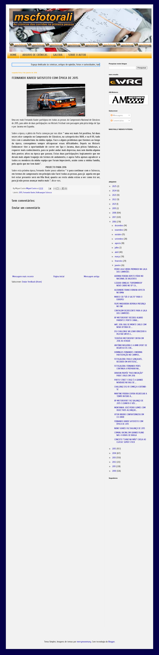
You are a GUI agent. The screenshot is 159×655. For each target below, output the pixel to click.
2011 (114, 466)
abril (117, 252)
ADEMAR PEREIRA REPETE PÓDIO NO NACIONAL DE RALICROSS (128, 277)
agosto (118, 243)
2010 (114, 471)
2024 (114, 190)
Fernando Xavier (29, 192)
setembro (119, 239)
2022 (114, 199)
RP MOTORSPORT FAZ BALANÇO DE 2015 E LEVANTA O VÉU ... (128, 402)
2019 (114, 208)
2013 (114, 457)
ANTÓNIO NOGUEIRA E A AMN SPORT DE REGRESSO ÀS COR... (130, 346)
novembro (119, 230)
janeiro (118, 265)
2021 (114, 204)
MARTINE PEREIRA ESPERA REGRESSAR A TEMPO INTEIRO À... (130, 395)
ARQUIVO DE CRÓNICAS (34, 55)
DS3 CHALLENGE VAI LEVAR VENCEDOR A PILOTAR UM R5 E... (130, 332)
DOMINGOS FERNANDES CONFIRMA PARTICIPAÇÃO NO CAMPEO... (128, 353)
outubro (118, 234)
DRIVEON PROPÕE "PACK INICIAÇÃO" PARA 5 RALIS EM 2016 (128, 374)
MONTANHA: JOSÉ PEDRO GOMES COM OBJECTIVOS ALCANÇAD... (130, 408)
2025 (114, 186)
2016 (114, 222)
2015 (20, 192)
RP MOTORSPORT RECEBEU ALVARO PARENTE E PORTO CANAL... (128, 319)
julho (117, 247)
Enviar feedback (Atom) (32, 282)
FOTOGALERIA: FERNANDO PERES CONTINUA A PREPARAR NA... (127, 367)
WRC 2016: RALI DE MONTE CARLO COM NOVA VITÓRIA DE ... (130, 325)
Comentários (117, 120)
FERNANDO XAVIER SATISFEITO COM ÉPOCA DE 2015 (128, 422)
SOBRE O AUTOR (77, 55)
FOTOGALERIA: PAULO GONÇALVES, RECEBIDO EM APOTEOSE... (128, 360)
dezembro (119, 225)
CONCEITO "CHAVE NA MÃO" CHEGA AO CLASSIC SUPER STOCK (130, 440)
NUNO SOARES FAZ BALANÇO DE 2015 (129, 428)
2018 (114, 213)
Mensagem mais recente (23, 276)
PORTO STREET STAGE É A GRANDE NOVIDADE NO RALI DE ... (128, 381)
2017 (114, 217)
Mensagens (117, 115)
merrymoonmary (84, 642)
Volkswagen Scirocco (44, 192)
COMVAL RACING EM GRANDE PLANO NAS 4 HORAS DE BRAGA (129, 434)
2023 (114, 195)
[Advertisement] (123, 522)
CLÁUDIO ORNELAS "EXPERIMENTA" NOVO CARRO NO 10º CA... (128, 284)
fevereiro (119, 261)
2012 (114, 462)
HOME (13, 55)
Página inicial (58, 276)
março (118, 256)
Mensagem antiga (91, 276)
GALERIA (57, 55)
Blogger (111, 642)
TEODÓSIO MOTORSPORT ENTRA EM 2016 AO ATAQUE (129, 339)
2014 (114, 453)
